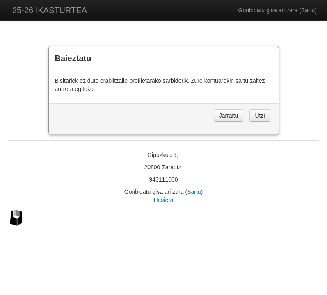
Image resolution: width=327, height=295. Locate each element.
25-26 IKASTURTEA (49, 10)
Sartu (308, 10)
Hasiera (163, 200)
